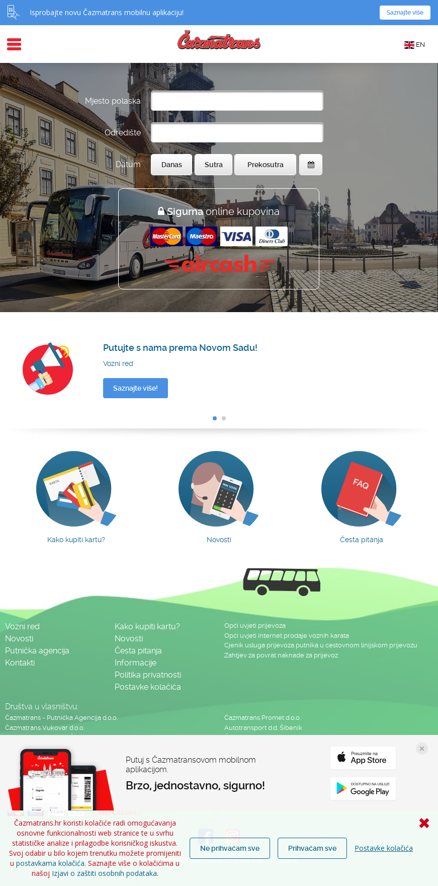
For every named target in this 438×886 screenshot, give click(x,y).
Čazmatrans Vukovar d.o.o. (44, 727)
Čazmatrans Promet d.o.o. (262, 717)
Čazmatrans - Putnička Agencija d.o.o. (61, 717)
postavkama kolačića (50, 863)
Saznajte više (405, 12)
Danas (171, 165)
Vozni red (22, 626)
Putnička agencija (37, 650)
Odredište (123, 132)
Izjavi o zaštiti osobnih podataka (104, 873)
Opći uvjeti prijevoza (255, 625)
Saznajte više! (135, 388)
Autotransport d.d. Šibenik (263, 727)
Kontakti (20, 663)
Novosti (19, 638)
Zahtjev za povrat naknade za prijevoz (281, 655)
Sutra (214, 165)
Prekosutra (265, 165)
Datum (128, 164)
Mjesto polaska (113, 101)
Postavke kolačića (384, 848)
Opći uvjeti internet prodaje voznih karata (286, 635)
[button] (215, 418)
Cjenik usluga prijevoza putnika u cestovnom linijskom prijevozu (320, 645)
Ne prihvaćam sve (229, 848)
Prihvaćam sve (312, 848)
